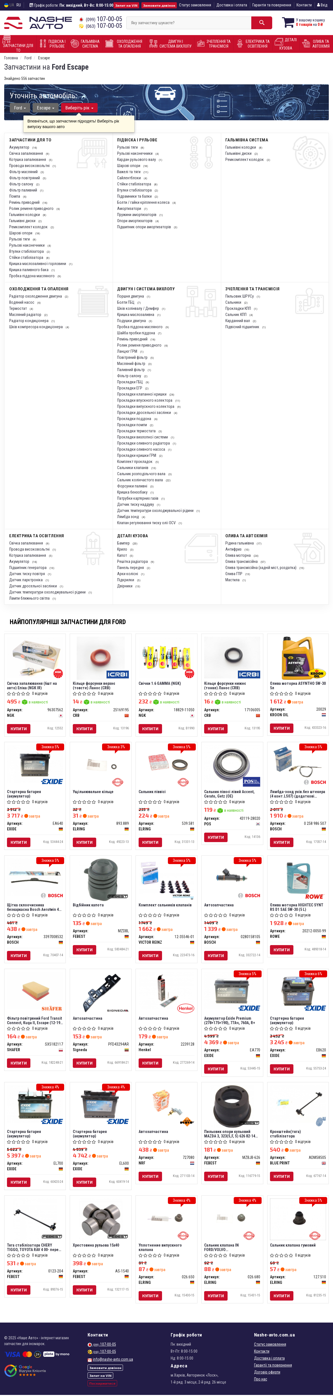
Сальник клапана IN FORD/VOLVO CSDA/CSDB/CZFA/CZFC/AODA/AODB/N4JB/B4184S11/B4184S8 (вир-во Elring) (232, 1249)
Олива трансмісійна (242, 561)
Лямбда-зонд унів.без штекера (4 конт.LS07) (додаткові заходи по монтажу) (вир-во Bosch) (297, 794)
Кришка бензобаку (132, 492)
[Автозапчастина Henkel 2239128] (166, 992)
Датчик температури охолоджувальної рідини (155, 510)
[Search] (259, 22)
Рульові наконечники (27, 245)
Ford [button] (20, 108)
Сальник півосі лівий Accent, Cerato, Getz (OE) (229, 794)
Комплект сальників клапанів (165, 906)
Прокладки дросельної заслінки (144, 412)
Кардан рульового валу (137, 159)
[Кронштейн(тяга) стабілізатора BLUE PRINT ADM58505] (298, 1105)
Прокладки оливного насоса (141, 449)
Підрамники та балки (135, 196)
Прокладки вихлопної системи (143, 437)
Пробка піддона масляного (32, 276)
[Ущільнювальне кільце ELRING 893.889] (101, 764)
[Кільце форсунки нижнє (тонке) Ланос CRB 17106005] (232, 657)
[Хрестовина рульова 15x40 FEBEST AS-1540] (100, 1222)
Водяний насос (22, 302)
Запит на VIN (126, 5)
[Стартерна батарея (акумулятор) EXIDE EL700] (35, 1105)
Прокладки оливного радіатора (144, 443)
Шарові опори (21, 233)
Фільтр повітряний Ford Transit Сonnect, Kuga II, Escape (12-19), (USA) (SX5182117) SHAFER (34, 1022)
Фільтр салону (21, 184)
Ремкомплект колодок (29, 227)
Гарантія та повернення (271, 5)
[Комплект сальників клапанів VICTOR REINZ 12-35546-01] (166, 878)
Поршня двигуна (131, 296)
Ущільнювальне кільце (93, 792)
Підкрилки (126, 580)
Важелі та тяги (129, 172)
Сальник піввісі (152, 792)
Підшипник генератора (28, 567)
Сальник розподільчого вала (141, 474)
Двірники (125, 586)
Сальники (233, 302)
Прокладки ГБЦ (130, 382)
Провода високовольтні (29, 165)
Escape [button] (45, 108)
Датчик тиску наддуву (136, 504)
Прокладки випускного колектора (146, 406)
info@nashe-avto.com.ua (113, 1362)
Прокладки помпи (132, 425)
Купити (19, 729)
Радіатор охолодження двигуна (36, 296)
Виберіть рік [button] (79, 108)
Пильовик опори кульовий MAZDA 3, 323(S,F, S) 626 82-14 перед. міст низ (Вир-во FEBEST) (229, 1136)
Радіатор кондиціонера (29, 320)
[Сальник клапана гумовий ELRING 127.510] (298, 1221)
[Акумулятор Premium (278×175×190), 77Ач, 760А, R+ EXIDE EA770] (232, 992)
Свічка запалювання (26, 153)
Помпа (15, 196)
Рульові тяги (20, 239)
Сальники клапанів (133, 467)
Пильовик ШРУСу (240, 296)
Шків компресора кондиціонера (36, 327)
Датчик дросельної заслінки (33, 586)
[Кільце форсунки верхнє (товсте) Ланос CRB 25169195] (100, 658)
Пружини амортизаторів (137, 214)
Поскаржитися (102, 1386)
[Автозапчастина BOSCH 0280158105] (232, 878)
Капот (122, 555)
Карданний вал (238, 320)
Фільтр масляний (23, 172)
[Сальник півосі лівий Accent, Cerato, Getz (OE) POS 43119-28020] (232, 764)
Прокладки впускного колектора (145, 400)
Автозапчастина (219, 906)
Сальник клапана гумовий (293, 1247)
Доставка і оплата (231, 5)
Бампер (124, 543)
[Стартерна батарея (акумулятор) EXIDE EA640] (35, 764)
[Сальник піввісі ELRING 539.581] (166, 764)
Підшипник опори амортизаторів (144, 227)
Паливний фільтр (131, 369)
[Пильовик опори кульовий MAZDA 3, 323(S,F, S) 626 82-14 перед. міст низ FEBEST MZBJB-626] (232, 1108)
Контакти (304, 5)
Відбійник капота (88, 906)
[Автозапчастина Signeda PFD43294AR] (100, 994)
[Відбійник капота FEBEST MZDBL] (100, 880)
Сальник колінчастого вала (140, 480)
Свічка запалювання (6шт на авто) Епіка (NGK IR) (32, 685)
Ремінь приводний (24, 202)
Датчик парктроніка (26, 580)
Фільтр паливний (23, 190)
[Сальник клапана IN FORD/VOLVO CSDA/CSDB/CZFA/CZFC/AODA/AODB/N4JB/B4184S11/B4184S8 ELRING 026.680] (232, 1219)
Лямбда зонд (128, 516)
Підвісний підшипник (242, 327)
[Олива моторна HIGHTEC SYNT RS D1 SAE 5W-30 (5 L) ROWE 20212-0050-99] (298, 878)
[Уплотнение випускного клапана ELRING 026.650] (166, 1219)
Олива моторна (238, 555)
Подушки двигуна (132, 320)
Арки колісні (128, 574)
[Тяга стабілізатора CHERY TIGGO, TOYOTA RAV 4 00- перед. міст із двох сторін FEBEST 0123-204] (35, 1222)
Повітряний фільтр (132, 357)
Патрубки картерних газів (138, 498)
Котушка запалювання (28, 159)
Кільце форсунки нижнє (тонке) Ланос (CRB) (225, 685)
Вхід (322, 5)
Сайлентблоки (129, 178)
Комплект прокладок (135, 461)
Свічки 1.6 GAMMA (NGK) (160, 683)
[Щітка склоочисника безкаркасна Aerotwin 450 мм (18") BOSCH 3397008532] (35, 878)
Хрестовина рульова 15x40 (96, 1247)
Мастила (232, 580)
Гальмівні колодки (25, 214)
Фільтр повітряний (25, 178)
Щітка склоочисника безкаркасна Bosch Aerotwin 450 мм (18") (31, 908)
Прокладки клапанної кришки (142, 394)
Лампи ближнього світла (29, 598)
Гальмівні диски (22, 221)
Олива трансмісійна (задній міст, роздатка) (261, 567)
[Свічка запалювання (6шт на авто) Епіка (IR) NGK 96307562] (35, 657)
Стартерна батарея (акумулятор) (24, 794)
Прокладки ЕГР (130, 388)
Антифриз (233, 549)
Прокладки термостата (136, 431)
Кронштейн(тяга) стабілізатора (285, 1136)
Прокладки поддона (134, 418)
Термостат (18, 308)
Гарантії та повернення (273, 1368)
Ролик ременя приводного (31, 208)
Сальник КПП (236, 314)
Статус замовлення (195, 5)
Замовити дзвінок (159, 5)
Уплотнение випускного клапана (160, 1249)
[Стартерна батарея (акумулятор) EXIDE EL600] (101, 1105)
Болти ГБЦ (126, 302)
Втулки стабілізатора (27, 251)
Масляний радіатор (25, 314)
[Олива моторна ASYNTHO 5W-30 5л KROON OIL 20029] (298, 658)
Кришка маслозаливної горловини (38, 263)
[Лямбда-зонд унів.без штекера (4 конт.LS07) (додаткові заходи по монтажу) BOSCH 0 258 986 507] (298, 764)
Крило (122, 549)
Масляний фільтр (131, 363)
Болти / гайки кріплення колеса (143, 202)
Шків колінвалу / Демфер (138, 308)
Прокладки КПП (238, 308)
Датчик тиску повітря (27, 574)
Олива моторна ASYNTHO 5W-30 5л (296, 685)
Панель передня (131, 567)
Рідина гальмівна (240, 543)
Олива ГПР (234, 574)
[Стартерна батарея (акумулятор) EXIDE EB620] (298, 992)
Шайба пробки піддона (136, 333)
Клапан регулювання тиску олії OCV (147, 523)
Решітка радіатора (133, 561)
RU (18, 5)
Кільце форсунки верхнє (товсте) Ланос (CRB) (94, 685)
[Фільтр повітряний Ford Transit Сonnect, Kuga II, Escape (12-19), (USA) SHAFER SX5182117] (35, 992)
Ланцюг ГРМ (127, 351)
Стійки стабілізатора (26, 257)
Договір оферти (267, 1375)
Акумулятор (19, 147)
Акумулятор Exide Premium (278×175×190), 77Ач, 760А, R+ (229, 1022)
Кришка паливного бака (29, 270)
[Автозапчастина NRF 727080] (166, 1105)
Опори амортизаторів (135, 221)
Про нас (260, 1382)
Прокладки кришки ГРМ (137, 455)
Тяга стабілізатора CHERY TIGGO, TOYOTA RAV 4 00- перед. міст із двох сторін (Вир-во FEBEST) (34, 1249)
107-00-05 (100, 19)
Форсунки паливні (132, 486)
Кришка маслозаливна (136, 314)
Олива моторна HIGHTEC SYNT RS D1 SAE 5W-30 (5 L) (297, 908)
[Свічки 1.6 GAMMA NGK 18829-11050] (166, 657)
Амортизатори (129, 208)
